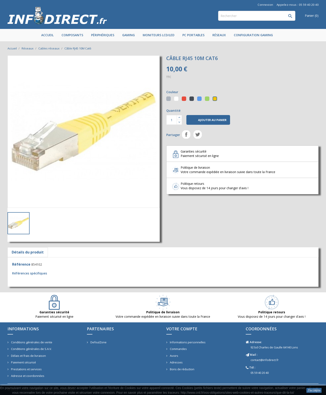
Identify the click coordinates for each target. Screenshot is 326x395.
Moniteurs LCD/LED (158, 35)
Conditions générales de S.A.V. (31, 349)
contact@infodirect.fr (265, 360)
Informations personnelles (187, 342)
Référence (21, 264)
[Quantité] (171, 120)
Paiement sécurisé (23, 362)
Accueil (47, 35)
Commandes (178, 349)
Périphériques (102, 35)
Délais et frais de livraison (28, 356)
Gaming (128, 35)
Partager (186, 134)
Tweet (197, 134)
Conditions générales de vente (31, 342)
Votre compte (181, 328)
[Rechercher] (256, 16)
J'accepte (313, 390)
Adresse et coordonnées (27, 376)
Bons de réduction (181, 369)
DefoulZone (98, 342)
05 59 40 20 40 (260, 373)
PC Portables (193, 35)
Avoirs (173, 356)
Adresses (176, 362)
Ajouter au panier (208, 120)
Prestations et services (26, 369)
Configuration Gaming (253, 35)
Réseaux (219, 35)
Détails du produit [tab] (28, 252)
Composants (72, 35)
